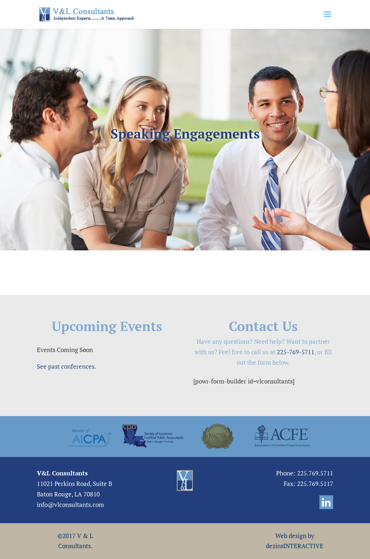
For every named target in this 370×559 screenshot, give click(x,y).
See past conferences (65, 366)
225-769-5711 (295, 352)
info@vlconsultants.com (70, 504)
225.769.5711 (315, 473)
